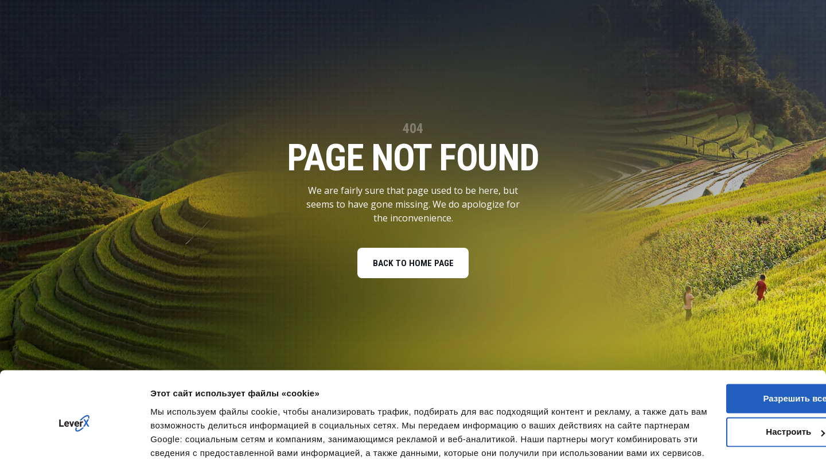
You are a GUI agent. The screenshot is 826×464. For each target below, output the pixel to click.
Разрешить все (730, 341)
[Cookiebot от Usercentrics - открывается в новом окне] (74, 441)
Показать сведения (191, 441)
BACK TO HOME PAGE (413, 264)
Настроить (730, 375)
